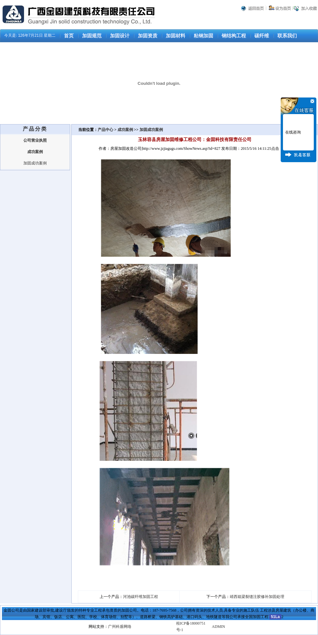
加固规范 (92, 35)
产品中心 (106, 129)
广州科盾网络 (119, 626)
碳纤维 (261, 35)
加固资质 (147, 35)
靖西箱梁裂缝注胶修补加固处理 (257, 596)
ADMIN (218, 626)
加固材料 (175, 35)
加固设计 (119, 35)
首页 (69, 35)
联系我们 (287, 35)
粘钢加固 (203, 35)
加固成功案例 (35, 163)
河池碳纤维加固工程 (140, 596)
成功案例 (125, 129)
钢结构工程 (234, 35)
